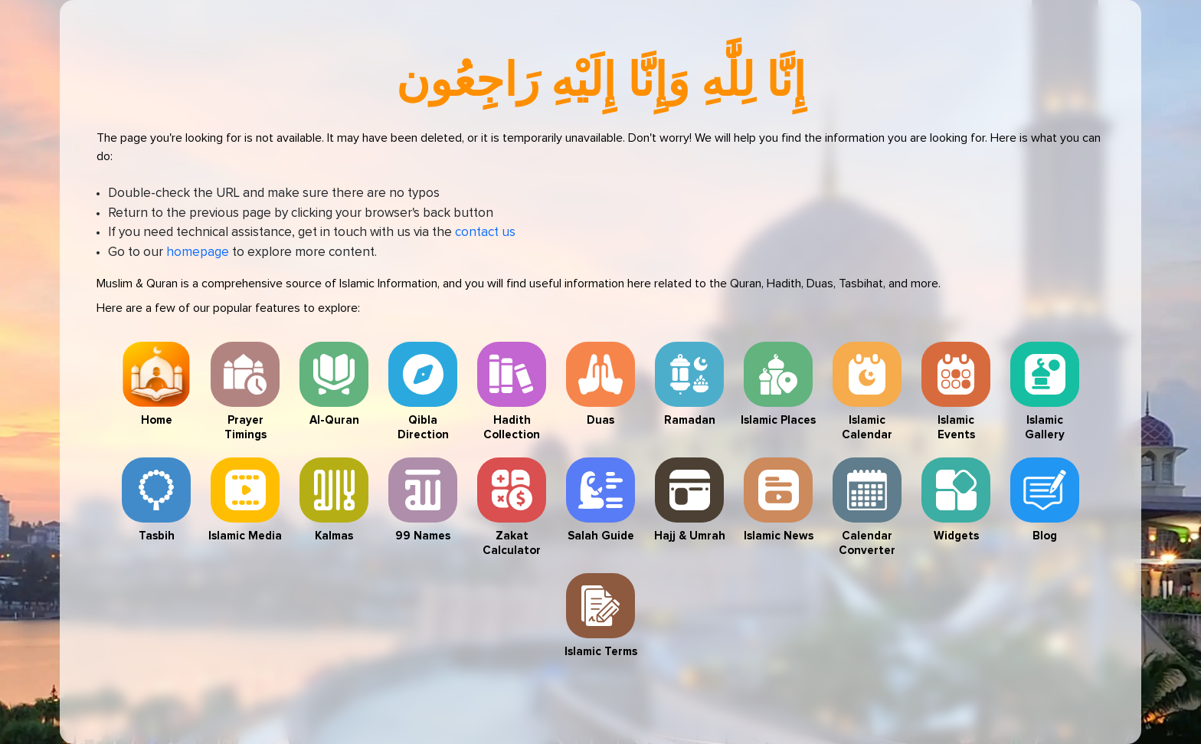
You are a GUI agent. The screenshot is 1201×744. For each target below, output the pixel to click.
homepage (197, 252)
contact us (485, 232)
